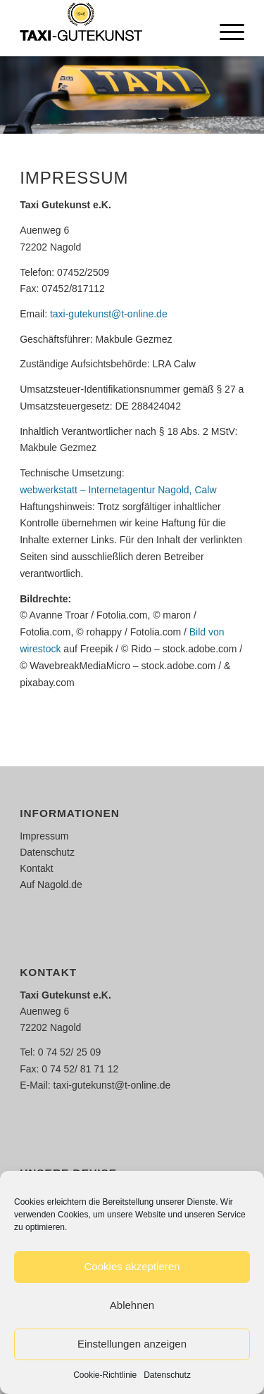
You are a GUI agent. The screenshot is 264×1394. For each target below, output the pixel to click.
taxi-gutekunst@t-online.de (109, 313)
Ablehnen (132, 1305)
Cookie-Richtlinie (105, 1375)
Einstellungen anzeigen (132, 1344)
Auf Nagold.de (51, 884)
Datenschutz (167, 1375)
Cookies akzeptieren (132, 1266)
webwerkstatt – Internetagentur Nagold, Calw (118, 489)
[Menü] (225, 28)
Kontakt (36, 868)
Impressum (44, 836)
